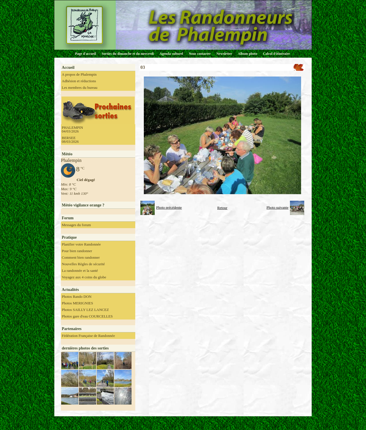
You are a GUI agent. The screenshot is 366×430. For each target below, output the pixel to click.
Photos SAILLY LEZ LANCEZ (85, 310)
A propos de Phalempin (79, 74)
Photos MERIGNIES (77, 303)
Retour (222, 208)
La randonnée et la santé (80, 270)
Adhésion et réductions (79, 81)
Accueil (68, 67)
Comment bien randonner (81, 257)
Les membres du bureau (80, 87)
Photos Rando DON (77, 296)
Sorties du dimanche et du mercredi (128, 54)
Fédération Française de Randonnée (88, 335)
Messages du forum (76, 225)
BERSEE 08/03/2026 (70, 140)
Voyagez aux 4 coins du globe (84, 277)
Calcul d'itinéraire (276, 54)
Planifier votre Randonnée (81, 244)
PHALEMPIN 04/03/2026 (72, 129)
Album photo (247, 54)
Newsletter (224, 54)
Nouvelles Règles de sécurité (83, 264)
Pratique (69, 237)
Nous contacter (200, 54)
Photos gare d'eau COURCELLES (87, 316)
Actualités (70, 290)
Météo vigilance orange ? (83, 205)
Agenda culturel (171, 54)
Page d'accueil (85, 54)
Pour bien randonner (77, 251)
